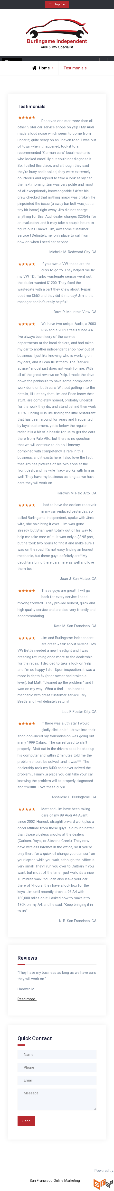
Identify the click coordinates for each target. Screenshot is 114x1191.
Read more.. (27, 999)
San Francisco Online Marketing (55, 1180)
